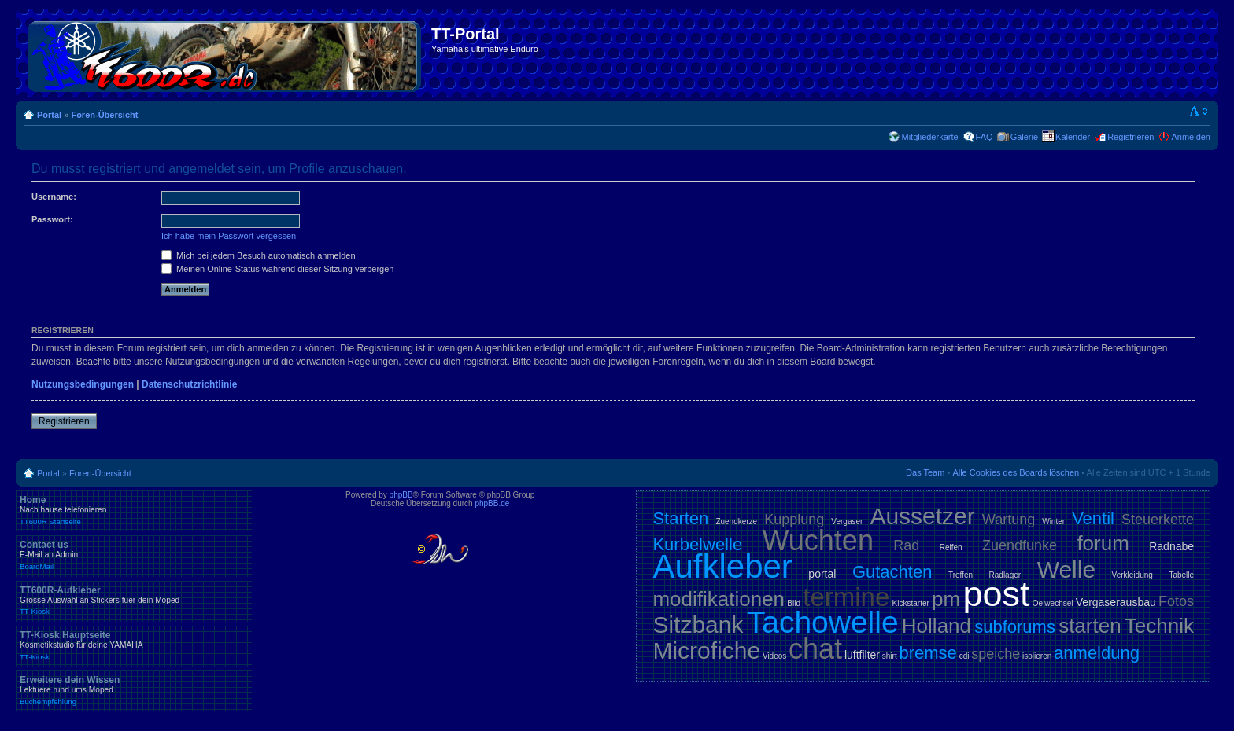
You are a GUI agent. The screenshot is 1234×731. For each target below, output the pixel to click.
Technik (1159, 625)
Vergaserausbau (1116, 602)
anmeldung (1097, 653)
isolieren (1036, 656)
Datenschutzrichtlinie (189, 384)
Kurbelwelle (697, 544)
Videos (774, 656)
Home (134, 510)
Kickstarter (910, 603)
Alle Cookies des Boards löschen (1015, 472)
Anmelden (1190, 136)
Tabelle (1181, 575)
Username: (53, 196)
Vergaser (847, 521)
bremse (928, 653)
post (995, 594)
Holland (936, 625)
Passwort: (52, 219)
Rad (906, 545)
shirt (889, 656)
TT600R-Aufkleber (134, 600)
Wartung (1008, 519)
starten (1090, 625)
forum (1103, 543)
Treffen (960, 575)
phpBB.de (492, 503)
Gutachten (892, 572)
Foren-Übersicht (104, 114)
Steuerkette (1157, 519)
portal (822, 574)
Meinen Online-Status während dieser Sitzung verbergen (277, 269)
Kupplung (794, 519)
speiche (995, 654)
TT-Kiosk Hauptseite (134, 645)
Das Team (925, 472)
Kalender (1072, 136)
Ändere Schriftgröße (1199, 112)
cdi (964, 656)
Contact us (134, 555)
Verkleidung (1132, 575)
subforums (1014, 627)
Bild (793, 603)
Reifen (951, 547)
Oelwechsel (1053, 603)
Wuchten (818, 540)
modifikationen (718, 599)
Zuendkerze (736, 521)
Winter (1053, 521)
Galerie (1024, 136)
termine (846, 597)
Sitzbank (697, 624)
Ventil (1093, 518)
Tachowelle (823, 622)
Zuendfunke (1019, 545)
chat (815, 649)
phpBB (401, 494)
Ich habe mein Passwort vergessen (228, 236)
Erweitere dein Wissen (134, 690)
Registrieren (1130, 136)
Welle (1066, 569)
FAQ (984, 136)
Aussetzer (922, 516)
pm (946, 599)
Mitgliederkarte (929, 136)
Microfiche (706, 650)
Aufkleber (722, 566)
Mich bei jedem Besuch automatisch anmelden (258, 255)
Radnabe (1171, 546)
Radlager (1005, 575)
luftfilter (862, 654)
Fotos (1176, 601)
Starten (680, 518)
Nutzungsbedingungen (82, 384)
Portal (49, 114)
